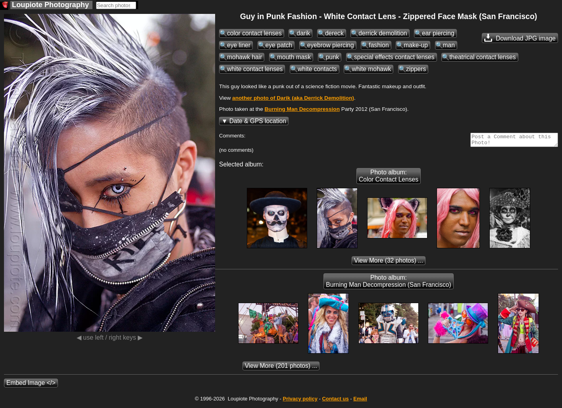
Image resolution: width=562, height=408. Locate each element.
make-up (416, 45)
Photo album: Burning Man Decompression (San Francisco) (388, 283)
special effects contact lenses (394, 57)
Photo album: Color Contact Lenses (388, 178)
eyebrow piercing (330, 45)
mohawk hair (244, 57)
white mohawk (371, 69)
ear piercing (438, 33)
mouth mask (294, 57)
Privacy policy (300, 401)
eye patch (279, 45)
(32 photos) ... (388, 262)
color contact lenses (254, 33)
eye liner (238, 45)
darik (303, 33)
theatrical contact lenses (482, 57)
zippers (416, 69)
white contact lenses (255, 69)
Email (360, 401)
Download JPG (520, 38)
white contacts (317, 69)
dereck (334, 33)
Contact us (335, 401)
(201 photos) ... (281, 368)
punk (332, 57)
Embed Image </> (31, 385)
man (449, 45)
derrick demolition (382, 33)
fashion (379, 45)
